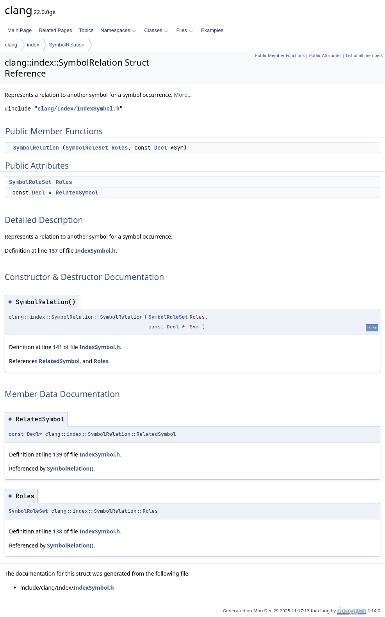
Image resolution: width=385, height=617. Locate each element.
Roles (119, 147)
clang (11, 45)
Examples (212, 30)
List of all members (364, 55)
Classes (156, 30)
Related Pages (55, 30)
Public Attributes (325, 55)
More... (183, 94)
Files (184, 30)
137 (53, 250)
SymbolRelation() (70, 468)
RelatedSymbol (77, 192)
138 (57, 531)
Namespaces (118, 30)
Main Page (19, 30)
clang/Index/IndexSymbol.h (78, 108)
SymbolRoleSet (87, 147)
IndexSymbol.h (95, 250)
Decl (161, 147)
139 (57, 454)
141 (57, 347)
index (33, 45)
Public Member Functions (280, 55)
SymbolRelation (66, 45)
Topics (86, 30)
